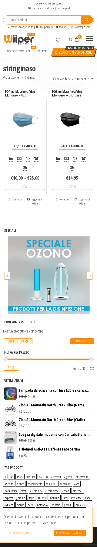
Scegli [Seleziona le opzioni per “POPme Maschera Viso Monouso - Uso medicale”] (25, 187)
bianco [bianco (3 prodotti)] (20, 484)
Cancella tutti (16, 341)
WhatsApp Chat (80, 27)
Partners (42, 51)
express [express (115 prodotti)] (9, 498)
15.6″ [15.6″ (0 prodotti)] (19, 477)
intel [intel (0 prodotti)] (65, 498)
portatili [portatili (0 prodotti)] (68, 505)
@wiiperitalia (44, 27)
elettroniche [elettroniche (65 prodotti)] (52, 491)
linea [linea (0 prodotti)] (87, 498)
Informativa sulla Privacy (70, 533)
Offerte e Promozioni (20, 49)
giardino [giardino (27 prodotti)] (20, 498)
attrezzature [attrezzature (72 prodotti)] (82, 477)
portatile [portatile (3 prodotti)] (55, 505)
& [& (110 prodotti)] (5, 477)
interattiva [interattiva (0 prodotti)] (76, 498)
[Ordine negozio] (72, 79)
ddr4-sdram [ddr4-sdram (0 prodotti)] (11, 491)
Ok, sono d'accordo (19, 533)
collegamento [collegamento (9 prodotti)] (35, 484)
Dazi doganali (63, 8)
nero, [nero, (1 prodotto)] (31, 505)
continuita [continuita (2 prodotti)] (65, 484)
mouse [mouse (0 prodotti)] (20, 505)
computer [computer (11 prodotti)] (51, 484)
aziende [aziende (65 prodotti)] (9, 484)
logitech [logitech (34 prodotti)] (9, 505)
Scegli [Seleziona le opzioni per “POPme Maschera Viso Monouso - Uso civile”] (72, 187)
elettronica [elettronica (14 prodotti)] (36, 491)
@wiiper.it (62, 27)
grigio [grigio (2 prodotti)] (31, 498)
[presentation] (7, 276)
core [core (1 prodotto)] (76, 484)
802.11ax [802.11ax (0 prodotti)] (43, 477)
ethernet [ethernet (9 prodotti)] (77, 491)
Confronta (15, 199)
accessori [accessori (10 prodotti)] (56, 477)
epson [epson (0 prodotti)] (65, 491)
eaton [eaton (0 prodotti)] (23, 491)
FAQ (29, 8)
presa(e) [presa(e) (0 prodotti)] (80, 505)
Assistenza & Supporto (20, 27)
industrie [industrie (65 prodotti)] (54, 498)
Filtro (11, 368)
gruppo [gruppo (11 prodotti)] (42, 498)
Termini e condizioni (43, 8)
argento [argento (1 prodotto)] (68, 477)
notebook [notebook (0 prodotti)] (42, 505)
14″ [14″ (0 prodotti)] (11, 477)
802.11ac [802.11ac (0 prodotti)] (30, 477)
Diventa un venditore (73, 52)
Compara (80, 341)
